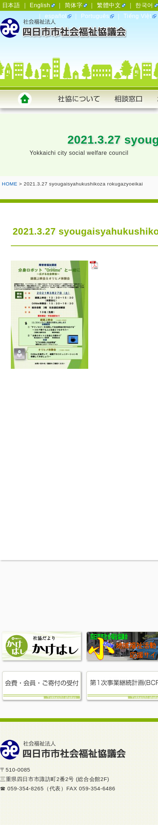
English (40, 5)
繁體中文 (109, 5)
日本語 (11, 5)
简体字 (74, 5)
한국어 (144, 5)
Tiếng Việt (137, 16)
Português (95, 16)
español (56, 16)
